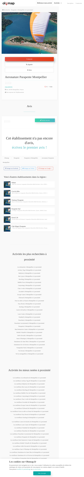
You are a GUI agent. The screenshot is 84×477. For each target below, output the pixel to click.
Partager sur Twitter (28, 168)
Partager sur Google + (45, 168)
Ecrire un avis (45, 120)
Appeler (29, 64)
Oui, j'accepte (42, 473)
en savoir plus (37, 469)
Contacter (29, 59)
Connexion (79, 3)
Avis (29, 70)
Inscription (70, 3)
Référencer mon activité (44, 3)
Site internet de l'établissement (14, 92)
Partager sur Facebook (11, 168)
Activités (57, 3)
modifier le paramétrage (24, 469)
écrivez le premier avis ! (29, 147)
